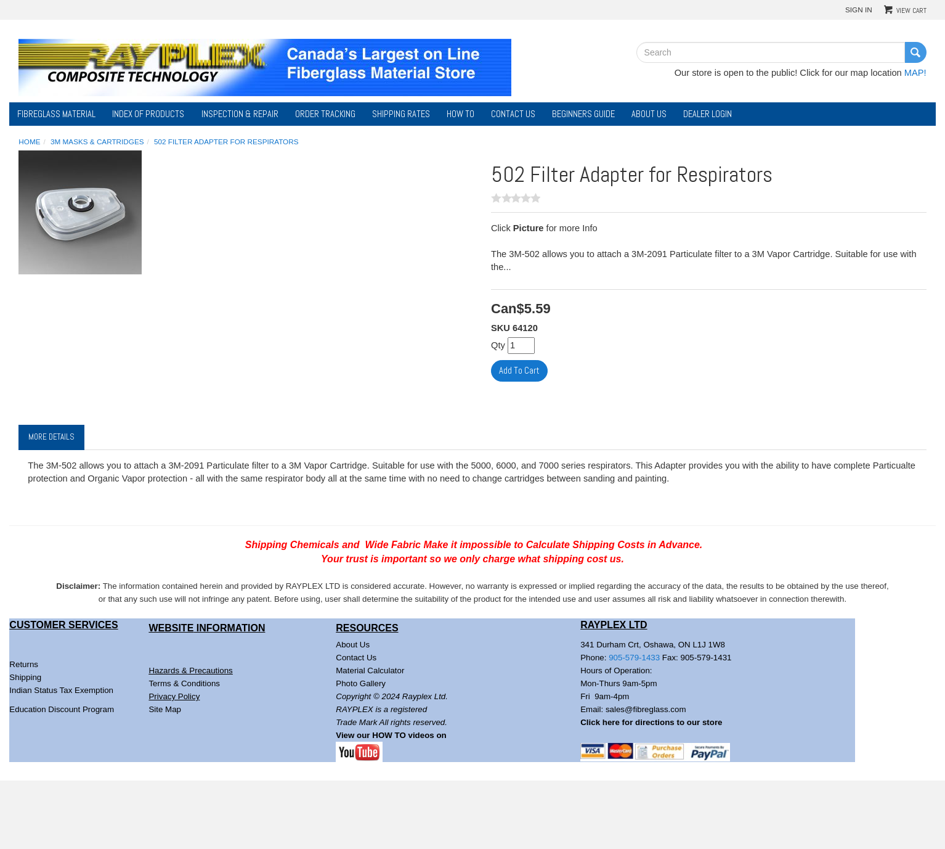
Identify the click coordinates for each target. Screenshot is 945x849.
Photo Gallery (361, 683)
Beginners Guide (583, 114)
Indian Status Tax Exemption (61, 690)
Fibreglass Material (56, 114)
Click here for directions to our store (651, 722)
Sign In (858, 10)
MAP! (915, 73)
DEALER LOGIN (707, 114)
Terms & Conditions (184, 683)
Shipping (25, 677)
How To (460, 114)
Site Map (164, 709)
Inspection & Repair (239, 114)
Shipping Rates (401, 114)
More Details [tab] (51, 437)
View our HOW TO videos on (392, 735)
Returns (23, 664)
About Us (649, 114)
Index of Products (148, 114)
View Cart (911, 10)
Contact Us (513, 114)
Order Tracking (325, 114)
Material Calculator (370, 670)
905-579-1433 (634, 657)
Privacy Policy (174, 696)
